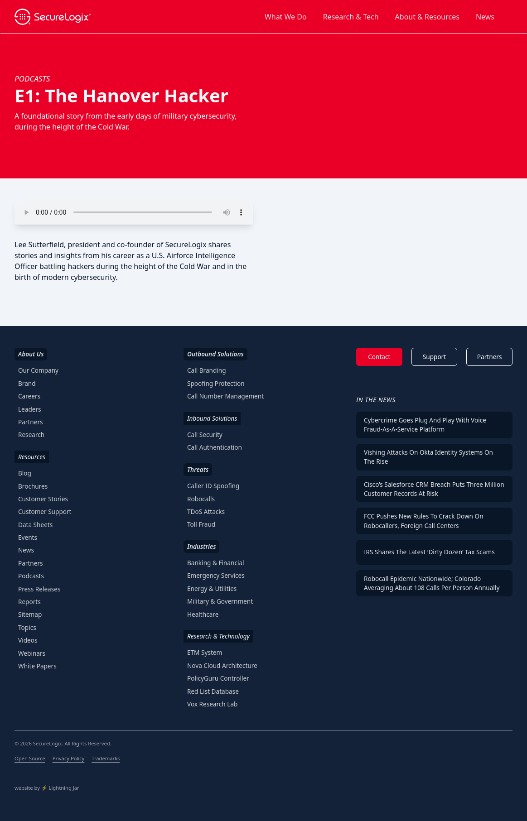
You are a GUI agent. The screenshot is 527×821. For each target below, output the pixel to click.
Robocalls (201, 499)
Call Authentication (214, 447)
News (485, 17)
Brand (27, 383)
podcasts (32, 78)
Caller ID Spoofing (213, 485)
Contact (379, 356)
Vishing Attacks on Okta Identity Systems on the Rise (428, 457)
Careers (29, 396)
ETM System (204, 652)
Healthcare (202, 614)
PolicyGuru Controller (218, 678)
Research (31, 434)
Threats (197, 469)
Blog (24, 473)
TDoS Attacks (206, 511)
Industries (201, 546)
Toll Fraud (201, 524)
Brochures (33, 486)
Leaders (29, 409)
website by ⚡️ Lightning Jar (47, 787)
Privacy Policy (69, 758)
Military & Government (220, 601)
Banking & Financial (215, 562)
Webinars (31, 653)
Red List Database (213, 691)
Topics (27, 627)
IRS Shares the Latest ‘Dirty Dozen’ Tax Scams (429, 551)
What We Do (286, 17)
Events (27, 537)
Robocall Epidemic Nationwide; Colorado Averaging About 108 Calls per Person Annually (431, 583)
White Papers (37, 666)
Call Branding (206, 370)
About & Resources (427, 17)
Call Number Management (225, 396)
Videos (27, 640)
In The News (376, 399)
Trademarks (106, 758)
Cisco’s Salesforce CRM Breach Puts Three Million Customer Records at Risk (434, 489)
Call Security (204, 434)
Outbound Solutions (215, 354)
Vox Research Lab (212, 704)
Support (434, 356)
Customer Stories (43, 499)
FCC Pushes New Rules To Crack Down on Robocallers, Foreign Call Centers (423, 520)
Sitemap (30, 614)
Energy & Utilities (212, 588)
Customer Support (45, 511)
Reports (29, 601)
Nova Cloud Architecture (222, 665)
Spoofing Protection (216, 383)
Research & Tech (351, 17)
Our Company (38, 370)
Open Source (30, 758)
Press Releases (39, 589)
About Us (31, 354)
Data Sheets (35, 524)
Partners (30, 422)
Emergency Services (216, 575)
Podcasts (31, 575)
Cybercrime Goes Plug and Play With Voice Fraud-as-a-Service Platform (425, 424)
